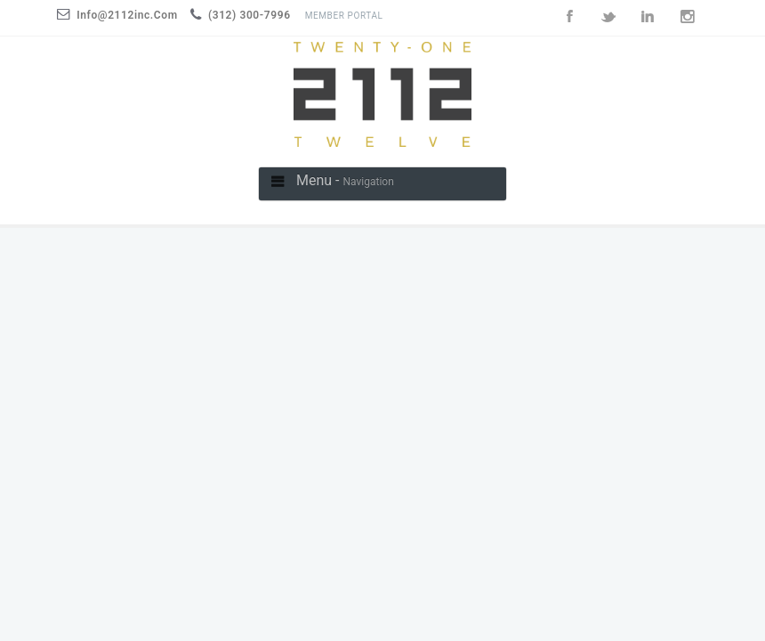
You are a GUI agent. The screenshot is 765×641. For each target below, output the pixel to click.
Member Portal (344, 15)
